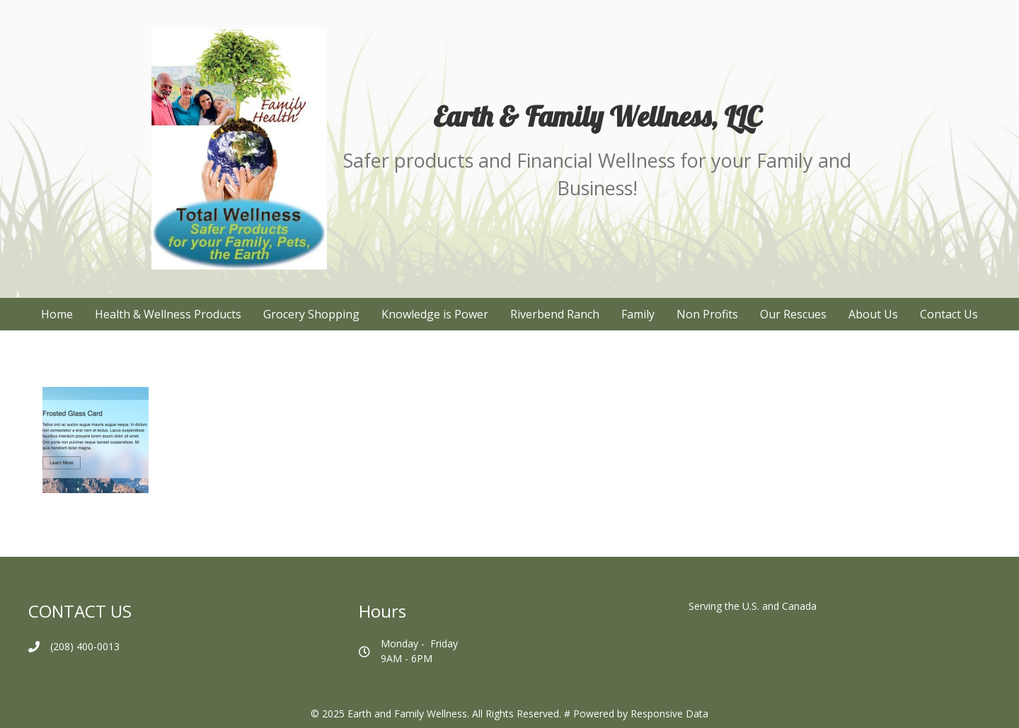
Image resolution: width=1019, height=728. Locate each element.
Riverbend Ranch (554, 314)
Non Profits (707, 314)
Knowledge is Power (434, 314)
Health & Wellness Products (168, 314)
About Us (873, 314)
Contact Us (949, 314)
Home (57, 314)
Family (638, 314)
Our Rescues (793, 314)
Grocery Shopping (311, 314)
